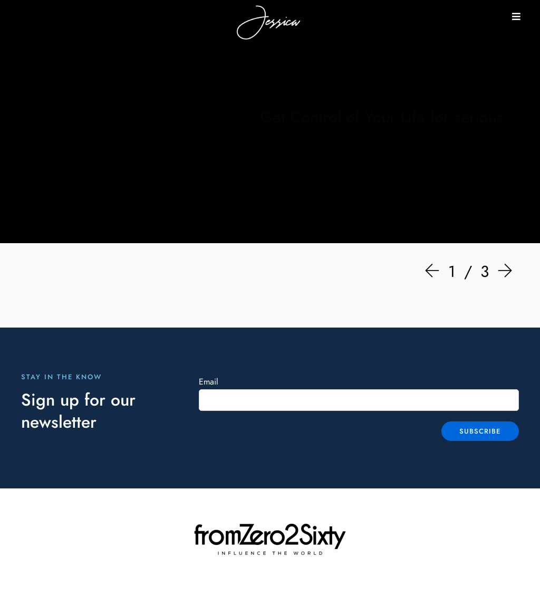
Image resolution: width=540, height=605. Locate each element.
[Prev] (434, 272)
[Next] (502, 272)
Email (208, 382)
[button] (516, 17)
